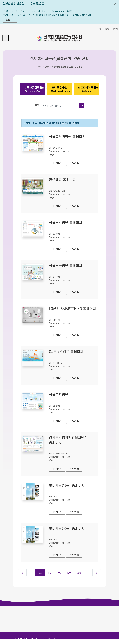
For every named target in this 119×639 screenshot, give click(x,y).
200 (79, 572)
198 (59, 572)
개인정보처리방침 (21, 612)
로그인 (99, 29)
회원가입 (107, 29)
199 (69, 572)
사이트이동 (74, 163)
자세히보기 (58, 162)
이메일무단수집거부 (48, 612)
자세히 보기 (10, 20)
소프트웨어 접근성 (88, 89)
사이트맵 (115, 29)
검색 (37, 105)
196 (40, 572)
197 (49, 572)
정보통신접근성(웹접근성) (34, 89)
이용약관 (34, 612)
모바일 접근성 (60, 89)
